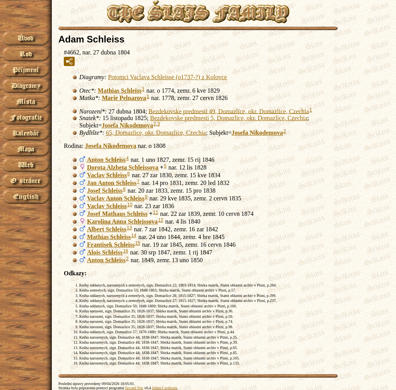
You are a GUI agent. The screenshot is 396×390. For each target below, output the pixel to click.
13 (129, 228)
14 (133, 235)
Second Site (134, 388)
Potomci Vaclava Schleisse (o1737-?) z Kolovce (167, 77)
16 (125, 251)
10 (129, 204)
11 (155, 212)
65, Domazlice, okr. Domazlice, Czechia (156, 132)
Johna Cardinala (164, 388)
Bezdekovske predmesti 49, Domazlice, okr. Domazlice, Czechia (228, 111)
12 (160, 220)
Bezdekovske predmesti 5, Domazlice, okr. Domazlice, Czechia (228, 118)
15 (137, 243)
